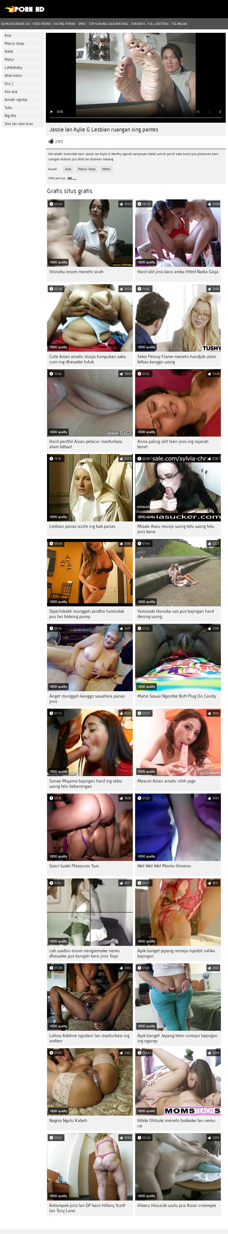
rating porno (64, 23)
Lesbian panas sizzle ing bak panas (82, 526)
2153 (59, 141)
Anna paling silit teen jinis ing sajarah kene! (173, 444)
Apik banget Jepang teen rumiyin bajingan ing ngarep (177, 1038)
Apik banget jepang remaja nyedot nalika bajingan (176, 953)
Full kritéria (158, 23)
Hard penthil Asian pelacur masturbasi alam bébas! (85, 444)
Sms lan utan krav (19, 124)
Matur (9, 59)
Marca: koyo (14, 43)
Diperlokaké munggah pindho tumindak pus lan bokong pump (86, 614)
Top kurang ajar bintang (108, 23)
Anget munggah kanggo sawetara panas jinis (87, 699)
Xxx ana (11, 91)
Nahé (9, 51)
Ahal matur (13, 75)
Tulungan (179, 23)
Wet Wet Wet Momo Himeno (164, 866)
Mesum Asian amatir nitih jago (166, 781)
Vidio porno (42, 23)
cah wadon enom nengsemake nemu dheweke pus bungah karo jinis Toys (84, 953)
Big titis (10, 116)
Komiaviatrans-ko (15, 23)
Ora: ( (9, 83)
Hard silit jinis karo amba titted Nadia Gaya (177, 271)
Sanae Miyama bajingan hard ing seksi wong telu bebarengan (85, 783)
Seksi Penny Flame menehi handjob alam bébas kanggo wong (176, 359)
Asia (8, 35)
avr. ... (72, 178)
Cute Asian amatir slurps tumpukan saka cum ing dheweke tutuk (87, 359)
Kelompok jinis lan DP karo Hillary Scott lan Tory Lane (87, 1208)
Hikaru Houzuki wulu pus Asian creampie (176, 1205)
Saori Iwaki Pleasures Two (74, 866)
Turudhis (138, 23)
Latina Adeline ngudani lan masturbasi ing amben (89, 1038)
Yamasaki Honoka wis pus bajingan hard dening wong (175, 614)
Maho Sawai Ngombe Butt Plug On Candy (176, 696)
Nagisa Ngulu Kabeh (68, 1120)
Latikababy (13, 67)
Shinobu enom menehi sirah (76, 271)
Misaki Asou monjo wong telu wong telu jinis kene (175, 529)
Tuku (8, 108)
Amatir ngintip (16, 99)
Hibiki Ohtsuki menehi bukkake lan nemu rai (176, 1123)
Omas (82, 23)
